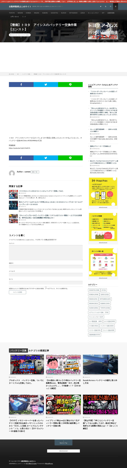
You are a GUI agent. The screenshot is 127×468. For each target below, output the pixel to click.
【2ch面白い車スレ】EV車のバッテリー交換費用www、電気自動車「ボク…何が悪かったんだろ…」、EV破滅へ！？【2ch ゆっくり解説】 (63, 384)
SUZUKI (63, 13)
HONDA (28, 13)
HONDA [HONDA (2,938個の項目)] (93, 294)
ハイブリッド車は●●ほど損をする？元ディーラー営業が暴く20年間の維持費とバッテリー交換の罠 (62, 423)
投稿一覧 (34, 172)
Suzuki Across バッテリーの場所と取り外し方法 (100, 381)
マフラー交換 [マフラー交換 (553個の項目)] (94, 330)
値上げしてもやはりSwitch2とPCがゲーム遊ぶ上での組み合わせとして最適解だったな (104, 162)
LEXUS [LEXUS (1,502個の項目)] (105, 294)
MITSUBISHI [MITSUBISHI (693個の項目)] (105, 299)
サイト (11, 279)
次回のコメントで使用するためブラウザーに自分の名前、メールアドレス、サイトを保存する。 (39, 288)
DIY (103, 13)
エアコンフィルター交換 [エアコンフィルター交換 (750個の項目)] (98, 312)
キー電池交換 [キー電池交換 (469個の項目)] (95, 321)
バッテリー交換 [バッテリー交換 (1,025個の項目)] (107, 326)
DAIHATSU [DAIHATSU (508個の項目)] (94, 290)
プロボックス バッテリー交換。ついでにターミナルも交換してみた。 (26, 381)
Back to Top (63, 443)
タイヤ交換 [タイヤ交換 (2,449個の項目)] (109, 321)
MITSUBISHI (73, 13)
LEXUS (83, 13)
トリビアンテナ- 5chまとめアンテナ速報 (103, 85)
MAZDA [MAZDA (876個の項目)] (93, 299)
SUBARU (45, 13)
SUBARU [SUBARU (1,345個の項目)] (105, 303)
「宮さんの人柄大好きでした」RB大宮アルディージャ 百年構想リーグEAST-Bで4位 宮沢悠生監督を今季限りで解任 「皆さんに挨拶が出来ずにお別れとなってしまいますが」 (104, 111)
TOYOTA (12, 13)
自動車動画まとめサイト (28, 461)
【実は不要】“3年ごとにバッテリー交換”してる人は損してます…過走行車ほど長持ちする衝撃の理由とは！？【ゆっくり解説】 (100, 424)
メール (12, 271)
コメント (11, 243)
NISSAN (20, 13)
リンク (24, 16)
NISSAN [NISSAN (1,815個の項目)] (93, 303)
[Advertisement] (63, 57)
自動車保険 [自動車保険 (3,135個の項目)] (94, 334)
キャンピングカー (93, 13)
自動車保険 (110, 13)
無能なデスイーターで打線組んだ (100, 146)
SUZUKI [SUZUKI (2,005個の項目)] (93, 308)
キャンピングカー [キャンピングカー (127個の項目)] (96, 317)
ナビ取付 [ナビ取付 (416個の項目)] (93, 326)
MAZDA (36, 13)
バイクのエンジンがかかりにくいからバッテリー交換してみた (41, 191)
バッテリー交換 (24, 34)
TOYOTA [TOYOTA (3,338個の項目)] (105, 308)
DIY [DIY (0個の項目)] (104, 290)
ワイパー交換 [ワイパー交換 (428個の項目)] (108, 330)
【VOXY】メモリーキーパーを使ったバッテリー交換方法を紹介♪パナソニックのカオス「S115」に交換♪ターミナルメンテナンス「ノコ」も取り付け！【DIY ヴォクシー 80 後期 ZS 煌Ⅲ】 (26, 425)
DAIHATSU (54, 13)
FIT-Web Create (31, 463)
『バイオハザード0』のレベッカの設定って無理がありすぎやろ (103, 92)
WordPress (49, 463)
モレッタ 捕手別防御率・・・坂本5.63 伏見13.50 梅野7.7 (103, 130)
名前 (11, 263)
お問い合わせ (15, 16)
